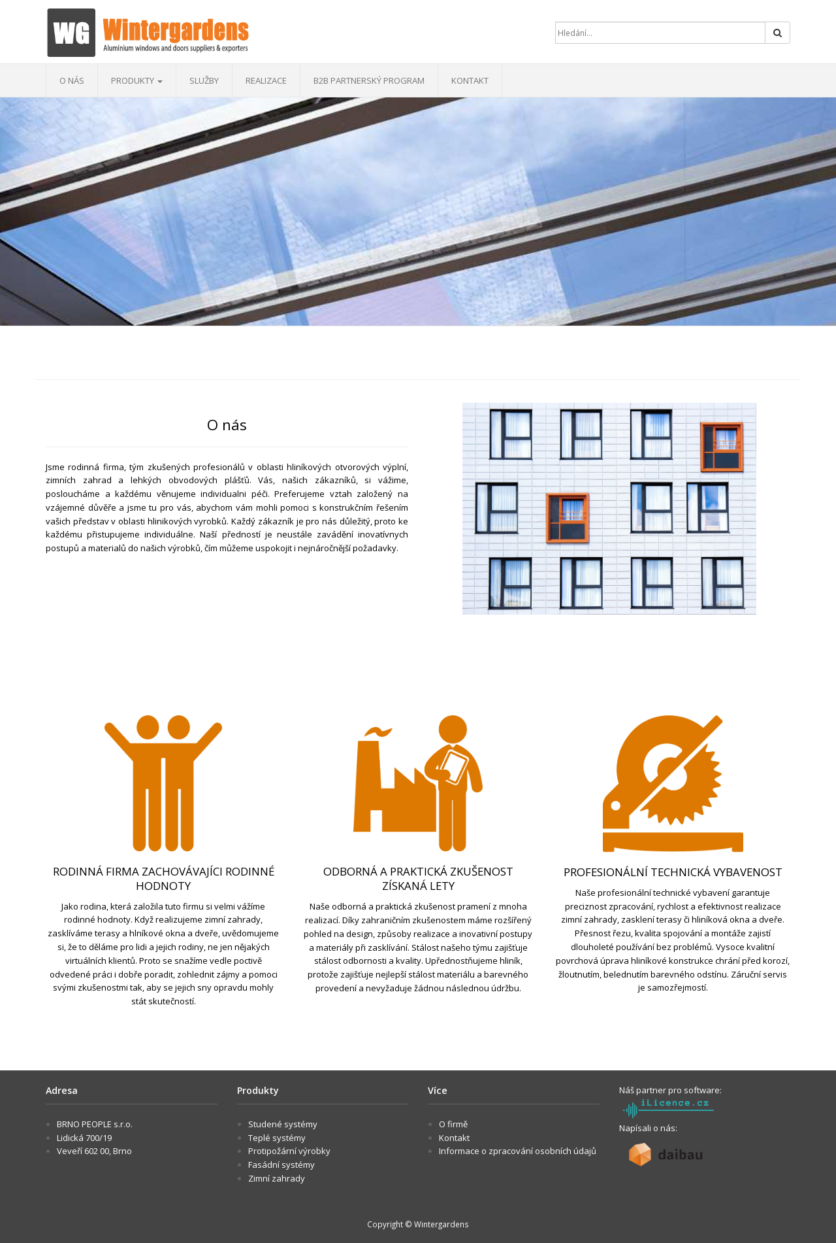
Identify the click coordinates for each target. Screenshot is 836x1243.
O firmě (453, 1124)
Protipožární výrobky (289, 1151)
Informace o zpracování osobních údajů (517, 1151)
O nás (71, 80)
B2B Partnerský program (369, 80)
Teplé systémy (277, 1138)
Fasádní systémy (281, 1164)
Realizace (266, 80)
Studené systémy (282, 1124)
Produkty (137, 80)
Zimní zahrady (276, 1178)
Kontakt (470, 80)
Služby (204, 80)
